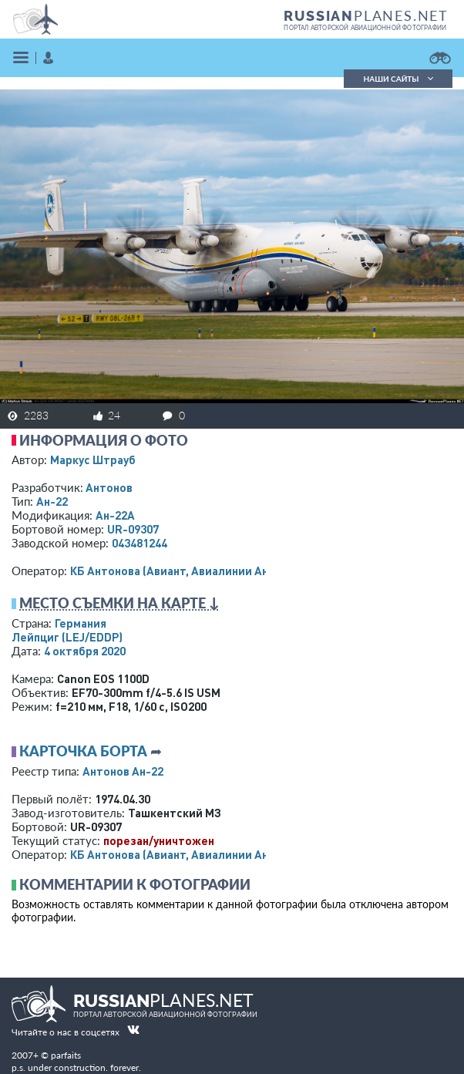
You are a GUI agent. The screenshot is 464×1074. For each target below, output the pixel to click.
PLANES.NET (366, 15)
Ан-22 (52, 501)
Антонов (109, 487)
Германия (80, 623)
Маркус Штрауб (93, 459)
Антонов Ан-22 (122, 771)
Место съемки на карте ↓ (119, 602)
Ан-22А (115, 515)
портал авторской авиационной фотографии (365, 28)
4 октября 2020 (85, 651)
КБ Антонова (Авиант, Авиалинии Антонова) (190, 570)
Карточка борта (83, 750)
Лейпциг (67, 637)
